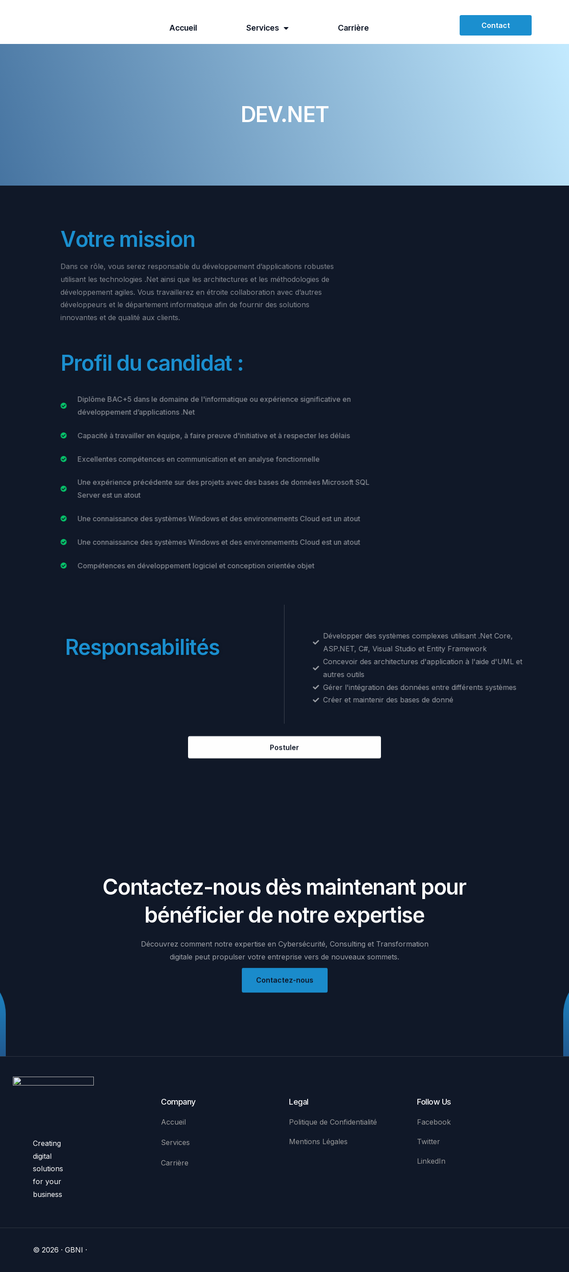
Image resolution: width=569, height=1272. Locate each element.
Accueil (183, 27)
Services (267, 28)
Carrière (353, 27)
